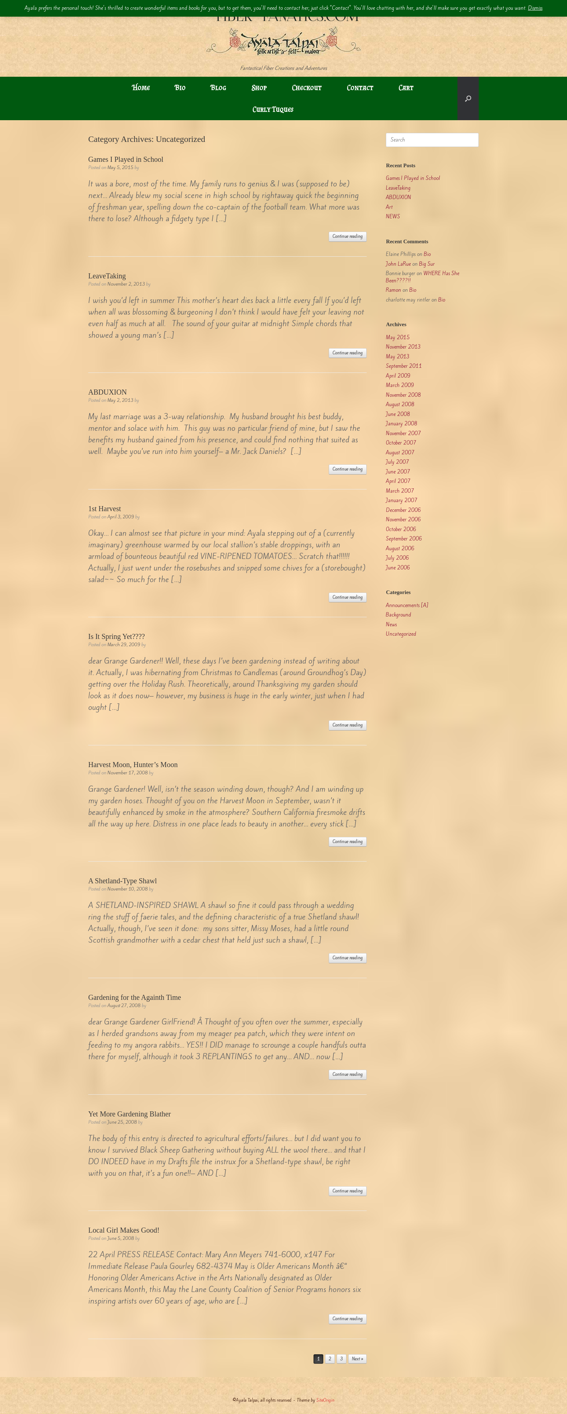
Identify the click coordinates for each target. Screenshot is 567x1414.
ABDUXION (107, 392)
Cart (405, 87)
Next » (357, 1359)
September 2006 (404, 538)
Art (389, 207)
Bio (180, 87)
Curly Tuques (272, 109)
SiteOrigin (325, 1400)
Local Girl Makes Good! (123, 1230)
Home (141, 87)
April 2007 (398, 481)
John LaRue (398, 264)
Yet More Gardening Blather (129, 1114)
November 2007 (403, 433)
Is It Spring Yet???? (116, 636)
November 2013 (403, 347)
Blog (218, 87)
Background (398, 614)
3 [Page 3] (341, 1359)
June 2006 (398, 567)
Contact (360, 87)
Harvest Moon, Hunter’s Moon (133, 765)
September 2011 (404, 366)
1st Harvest (104, 509)
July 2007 (397, 462)
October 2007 (401, 442)
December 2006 (403, 510)
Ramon (393, 290)
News (391, 624)
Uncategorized (401, 634)
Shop (259, 87)
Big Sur (427, 264)
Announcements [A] (407, 605)
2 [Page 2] (330, 1359)
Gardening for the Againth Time (134, 997)
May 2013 (398, 356)
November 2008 (403, 395)
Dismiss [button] (535, 8)
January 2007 (401, 500)
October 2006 (401, 529)
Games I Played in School (125, 159)
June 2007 (398, 471)
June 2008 (398, 414)
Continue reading (348, 236)
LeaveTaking (107, 276)
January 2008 (401, 423)
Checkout (306, 87)
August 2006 (400, 548)
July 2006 (397, 558)
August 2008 (400, 404)
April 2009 (398, 376)
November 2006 (403, 519)
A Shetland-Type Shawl (122, 881)
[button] (468, 98)
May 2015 (398, 337)
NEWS (393, 216)
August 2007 (400, 452)
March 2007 (400, 491)
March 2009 (400, 385)
